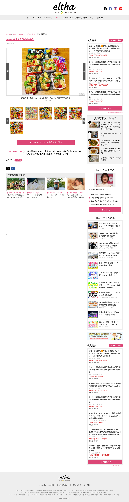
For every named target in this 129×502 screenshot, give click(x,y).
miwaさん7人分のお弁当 (27, 34)
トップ (27, 18)
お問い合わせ (76, 485)
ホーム (8, 34)
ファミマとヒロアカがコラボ (102, 198)
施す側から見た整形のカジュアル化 (104, 201)
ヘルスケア (37, 18)
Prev (8, 71)
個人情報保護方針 (63, 485)
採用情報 (86, 485)
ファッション (68, 18)
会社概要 (51, 485)
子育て (92, 18)
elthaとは (42, 485)
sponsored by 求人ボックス (115, 112)
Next (84, 71)
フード (57, 18)
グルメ (15, 34)
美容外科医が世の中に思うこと (102, 204)
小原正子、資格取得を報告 (101, 194)
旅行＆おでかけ (81, 18)
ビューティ (48, 18)
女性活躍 (100, 18)
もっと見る (106, 210)
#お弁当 (18, 160)
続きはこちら (106, 108)
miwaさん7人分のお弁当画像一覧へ (47, 142)
